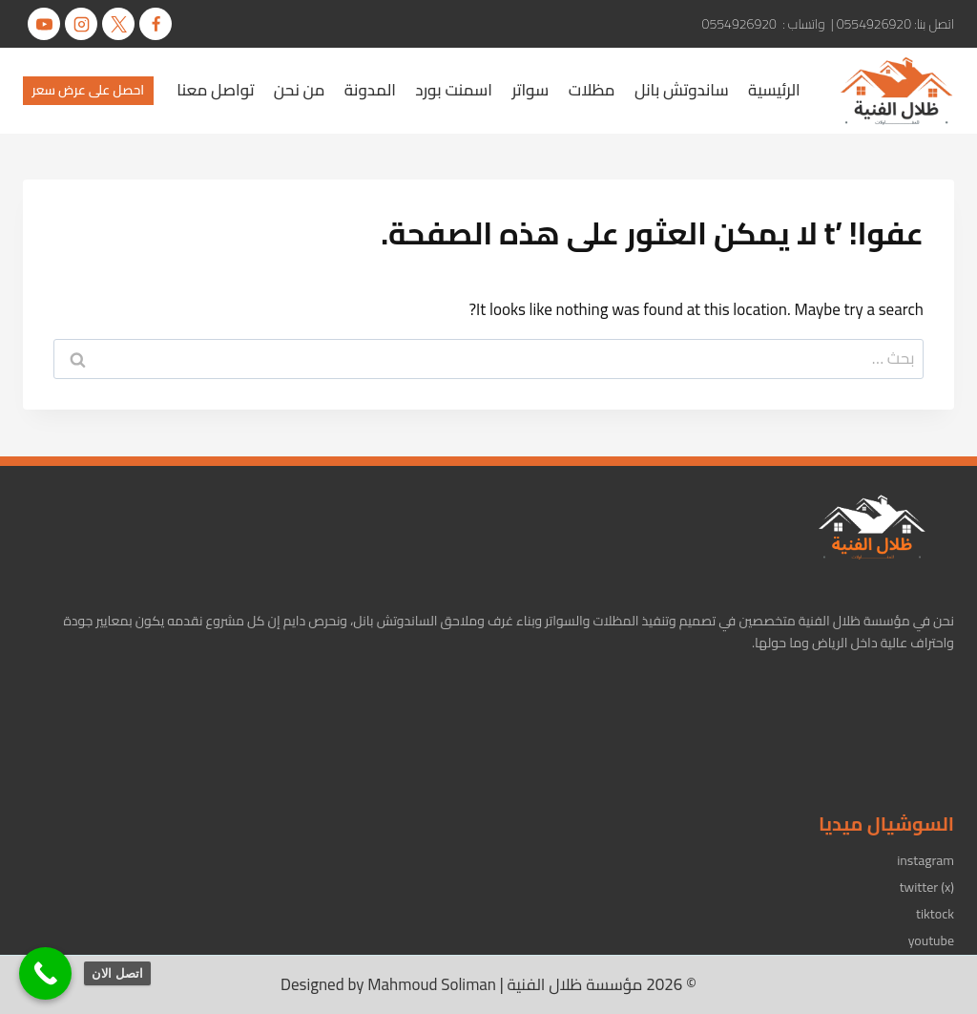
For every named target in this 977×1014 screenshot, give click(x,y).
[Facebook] (155, 24)
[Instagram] (81, 24)
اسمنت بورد (453, 89)
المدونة (370, 89)
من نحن (299, 89)
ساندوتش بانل (681, 89)
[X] (118, 24)
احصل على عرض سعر (88, 89)
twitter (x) (927, 887)
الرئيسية (774, 89)
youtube (931, 940)
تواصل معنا (215, 89)
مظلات (592, 89)
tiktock (935, 913)
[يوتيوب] (44, 24)
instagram (925, 860)
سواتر (530, 89)
